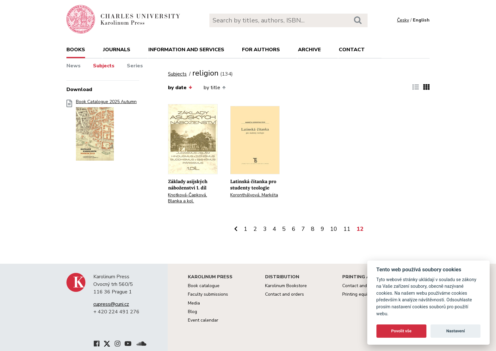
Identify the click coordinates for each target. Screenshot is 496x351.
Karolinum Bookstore (286, 286)
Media (194, 303)
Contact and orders (284, 294)
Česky (403, 20)
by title (215, 87)
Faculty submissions (208, 294)
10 (333, 229)
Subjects (104, 65)
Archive (309, 49)
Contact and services (363, 286)
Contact (352, 49)
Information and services (186, 49)
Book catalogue (204, 286)
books (75, 49)
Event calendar (203, 320)
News (73, 65)
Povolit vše (401, 331)
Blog (192, 312)
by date (180, 87)
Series (135, 65)
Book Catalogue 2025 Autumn (106, 132)
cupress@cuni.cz (111, 304)
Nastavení (455, 331)
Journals (116, 49)
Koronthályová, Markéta (254, 195)
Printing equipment (361, 294)
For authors (261, 49)
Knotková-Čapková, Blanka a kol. (187, 198)
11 (347, 229)
